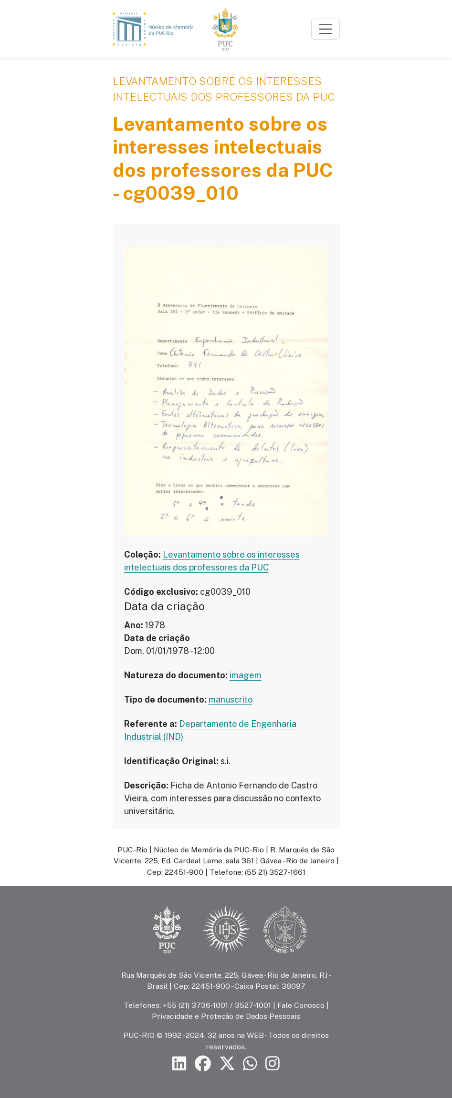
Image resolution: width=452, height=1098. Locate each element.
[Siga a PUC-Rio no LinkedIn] (179, 1064)
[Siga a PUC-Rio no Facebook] (203, 1064)
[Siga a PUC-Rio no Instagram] (272, 1064)
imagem (246, 675)
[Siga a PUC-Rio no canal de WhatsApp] (250, 1064)
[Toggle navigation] (325, 29)
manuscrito (230, 699)
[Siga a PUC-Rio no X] (227, 1064)
